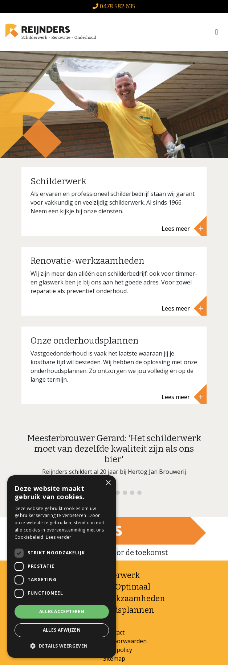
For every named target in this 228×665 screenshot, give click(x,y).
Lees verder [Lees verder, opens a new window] (58, 537)
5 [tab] (117, 492)
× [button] (108, 483)
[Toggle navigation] (217, 31)
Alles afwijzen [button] (62, 630)
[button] (62, 646)
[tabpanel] (114, 457)
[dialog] (61, 566)
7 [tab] (132, 492)
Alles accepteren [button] (61, 611)
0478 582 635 (114, 6)
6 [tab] (125, 492)
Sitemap (114, 658)
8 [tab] (139, 492)
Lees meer (182, 229)
